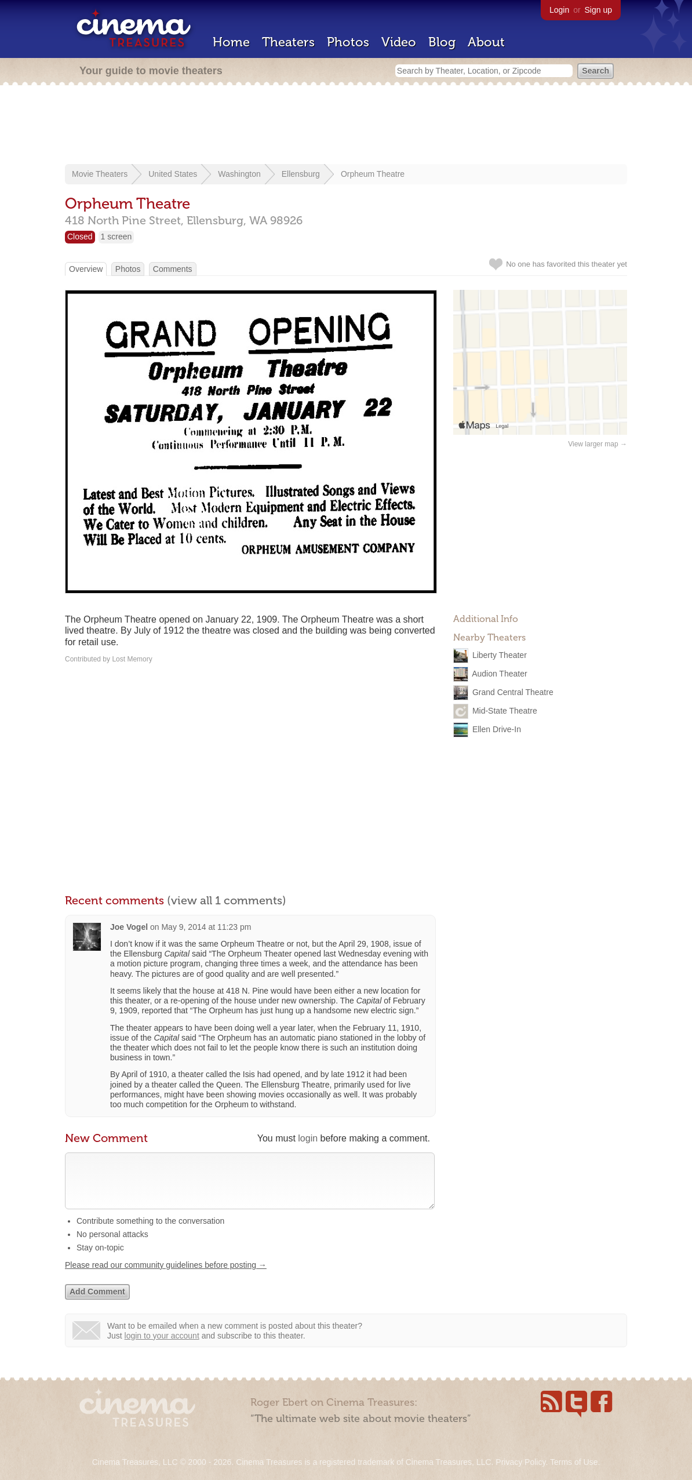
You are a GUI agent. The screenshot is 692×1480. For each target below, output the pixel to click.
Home (231, 42)
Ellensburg (301, 174)
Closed (80, 236)
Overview (86, 269)
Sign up (598, 9)
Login (559, 9)
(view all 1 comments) (226, 900)
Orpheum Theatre (373, 174)
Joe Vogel (129, 927)
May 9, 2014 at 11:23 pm (206, 927)
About (486, 42)
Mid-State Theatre (504, 710)
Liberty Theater (499, 655)
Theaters (288, 42)
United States (172, 174)
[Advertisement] (346, 126)
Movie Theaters (100, 174)
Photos (348, 42)
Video (398, 42)
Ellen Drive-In (496, 729)
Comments (172, 269)
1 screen (116, 236)
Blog (442, 42)
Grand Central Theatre (512, 692)
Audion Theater (499, 673)
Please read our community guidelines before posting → (166, 1276)
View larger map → (597, 444)
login (308, 1138)
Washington (239, 174)
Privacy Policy (520, 1462)
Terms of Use (574, 1462)
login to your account (162, 1347)
